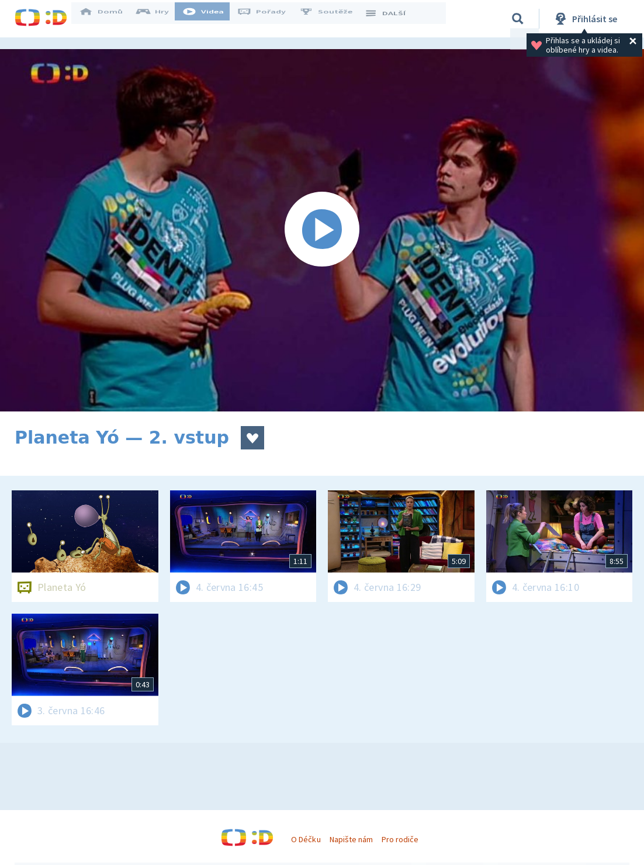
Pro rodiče (400, 839)
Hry (160, 18)
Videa (211, 18)
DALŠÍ (392, 18)
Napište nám (351, 839)
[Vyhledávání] (518, 18)
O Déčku (305, 839)
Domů (108, 18)
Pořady (269, 18)
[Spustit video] (322, 230)
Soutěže (333, 18)
